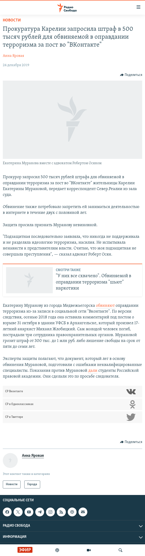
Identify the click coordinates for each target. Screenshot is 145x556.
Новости (12, 20)
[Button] (131, 75)
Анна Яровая (13, 56)
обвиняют (106, 306)
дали (92, 370)
